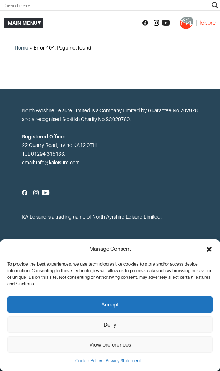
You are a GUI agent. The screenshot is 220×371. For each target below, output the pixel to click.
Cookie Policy (88, 360)
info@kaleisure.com (58, 162)
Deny (110, 325)
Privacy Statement (123, 360)
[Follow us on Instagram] (156, 23)
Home (21, 48)
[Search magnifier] (215, 5)
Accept (110, 305)
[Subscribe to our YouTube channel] (166, 23)
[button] (209, 249)
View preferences (110, 345)
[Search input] (106, 5)
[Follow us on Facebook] (145, 23)
